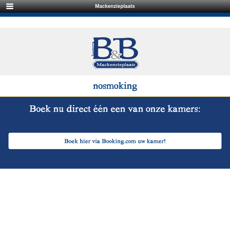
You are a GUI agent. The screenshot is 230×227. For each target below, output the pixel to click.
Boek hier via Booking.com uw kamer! (115, 141)
